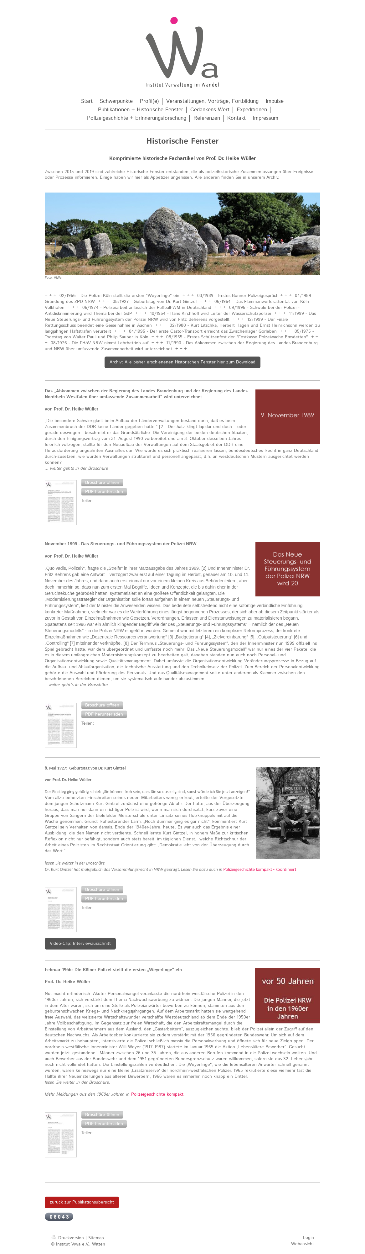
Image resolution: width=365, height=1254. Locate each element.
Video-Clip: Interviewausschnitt (80, 943)
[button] (102, 482)
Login (308, 1238)
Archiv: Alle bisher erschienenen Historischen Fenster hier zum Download (182, 362)
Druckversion (68, 1238)
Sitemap (96, 1238)
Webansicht (302, 1244)
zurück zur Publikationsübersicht (82, 1202)
